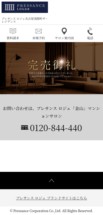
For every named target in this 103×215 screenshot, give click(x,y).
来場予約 (38, 33)
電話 (90, 33)
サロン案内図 (64, 33)
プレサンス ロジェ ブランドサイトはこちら (51, 198)
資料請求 (13, 33)
